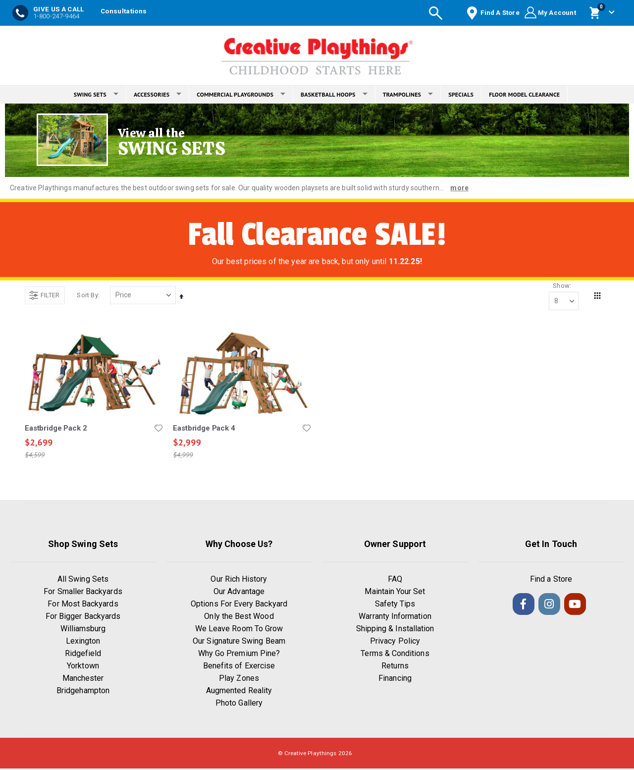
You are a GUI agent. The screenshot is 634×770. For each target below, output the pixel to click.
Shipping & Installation (395, 630)
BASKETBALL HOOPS (334, 94)
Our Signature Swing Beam (239, 642)
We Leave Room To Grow (239, 630)
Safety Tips (395, 605)
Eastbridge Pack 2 (56, 429)
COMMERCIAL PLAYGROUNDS (241, 94)
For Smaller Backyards (83, 593)
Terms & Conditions (395, 655)
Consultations (124, 11)
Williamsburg (83, 630)
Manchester (83, 679)
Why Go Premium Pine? (239, 655)
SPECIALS (461, 94)
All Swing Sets (82, 580)
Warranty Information (395, 617)
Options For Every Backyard (239, 605)
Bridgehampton (82, 692)
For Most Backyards (83, 605)
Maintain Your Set (395, 593)
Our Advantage (238, 593)
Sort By (87, 295)
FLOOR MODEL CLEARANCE (524, 94)
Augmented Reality (239, 692)
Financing (395, 679)
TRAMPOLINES (408, 94)
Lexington (83, 642)
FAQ (395, 580)
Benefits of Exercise (239, 667)
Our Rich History (239, 580)
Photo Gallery (239, 704)
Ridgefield (83, 655)
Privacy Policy (395, 642)
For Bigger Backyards (83, 617)
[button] (158, 429)
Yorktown (83, 667)
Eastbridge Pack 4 (204, 429)
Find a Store (551, 580)
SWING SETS (96, 94)
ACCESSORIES (157, 94)
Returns (394, 667)
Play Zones (239, 679)
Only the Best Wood (238, 617)
